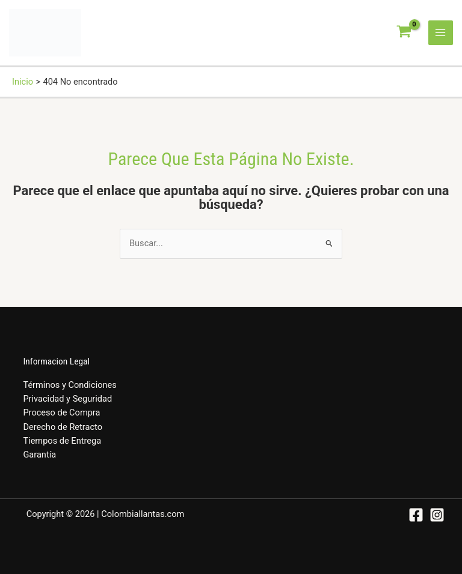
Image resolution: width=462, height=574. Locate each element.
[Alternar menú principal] (441, 33)
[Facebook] (416, 514)
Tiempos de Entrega (62, 440)
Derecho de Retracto (62, 426)
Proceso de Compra (61, 412)
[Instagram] (437, 514)
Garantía (39, 454)
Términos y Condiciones (69, 384)
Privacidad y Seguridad (67, 398)
